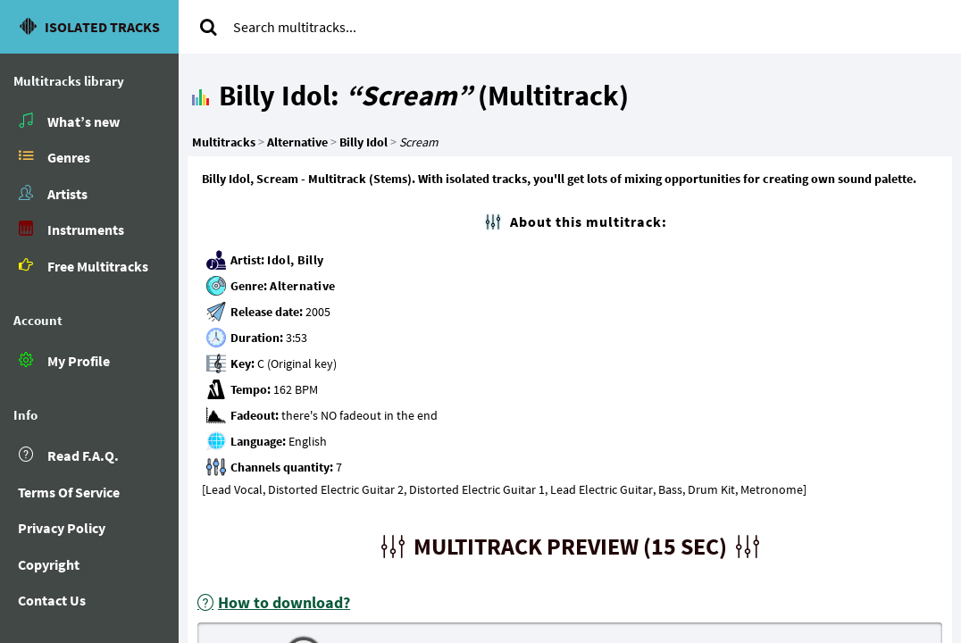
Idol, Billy (295, 260)
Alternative (303, 286)
